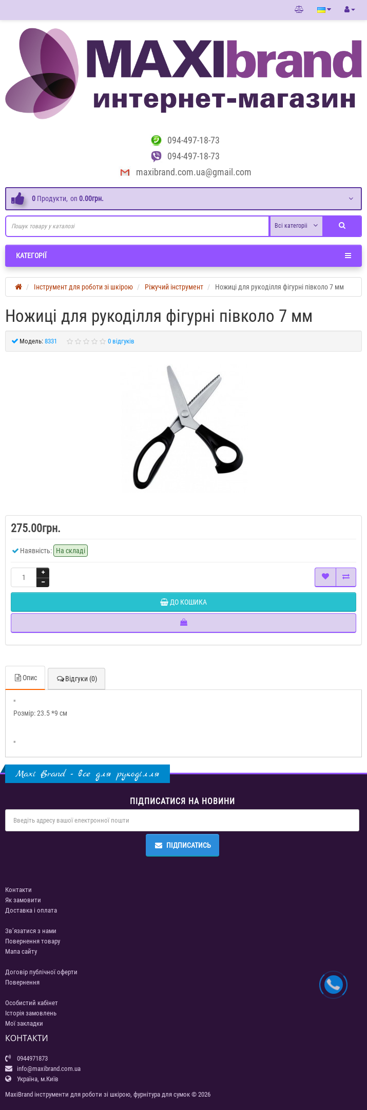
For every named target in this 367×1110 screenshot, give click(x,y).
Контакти (18, 890)
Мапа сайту (21, 951)
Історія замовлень (30, 1013)
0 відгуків (121, 341)
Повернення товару (32, 941)
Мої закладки (24, 1023)
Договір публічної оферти (41, 972)
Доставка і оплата (31, 910)
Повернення (22, 982)
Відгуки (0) (76, 679)
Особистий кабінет (31, 1003)
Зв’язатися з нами (30, 931)
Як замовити (23, 900)
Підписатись (182, 845)
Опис (25, 678)
